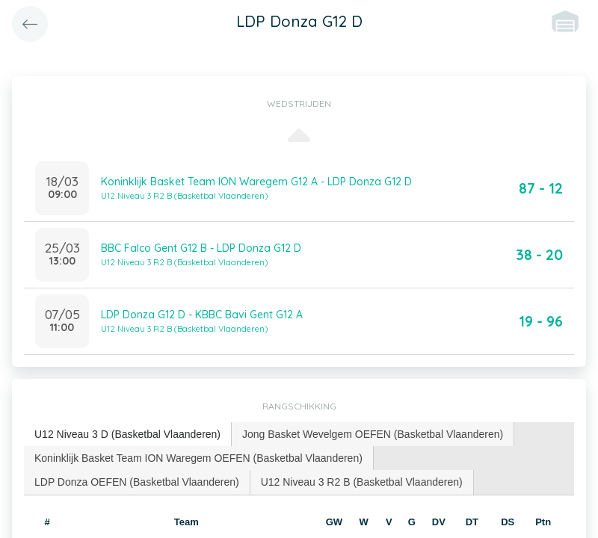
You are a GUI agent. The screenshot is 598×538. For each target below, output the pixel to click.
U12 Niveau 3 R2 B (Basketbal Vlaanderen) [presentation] (362, 482)
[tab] (128, 434)
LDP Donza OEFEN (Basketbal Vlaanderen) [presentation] (136, 482)
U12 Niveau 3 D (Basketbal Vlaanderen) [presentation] (127, 434)
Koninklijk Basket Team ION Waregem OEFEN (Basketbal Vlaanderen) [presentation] (198, 458)
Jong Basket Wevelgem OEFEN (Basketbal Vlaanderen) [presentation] (372, 434)
